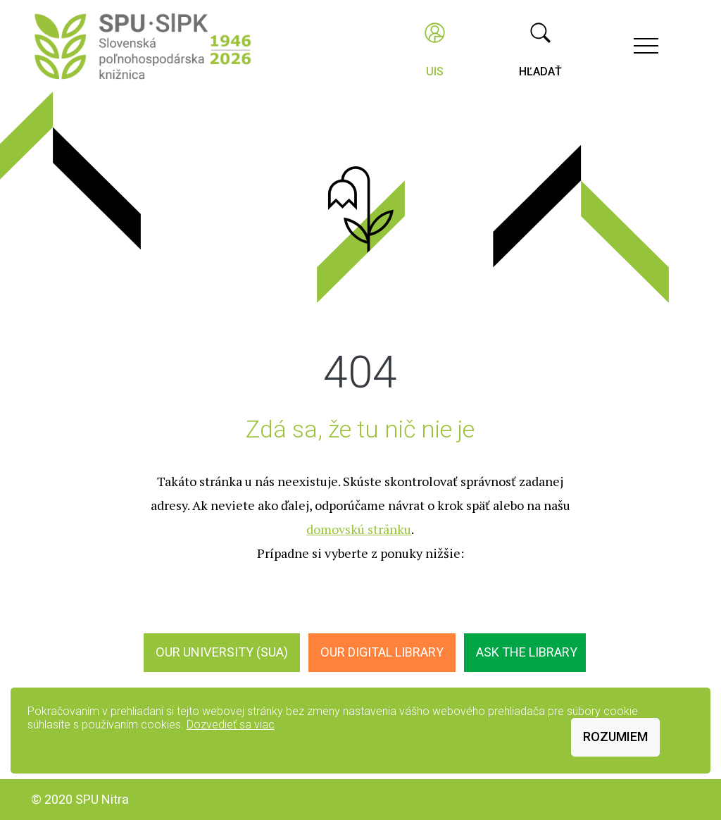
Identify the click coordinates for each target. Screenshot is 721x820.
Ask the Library (526, 652)
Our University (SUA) (222, 652)
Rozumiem (615, 736)
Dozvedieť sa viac (231, 724)
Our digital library (382, 652)
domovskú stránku (358, 529)
